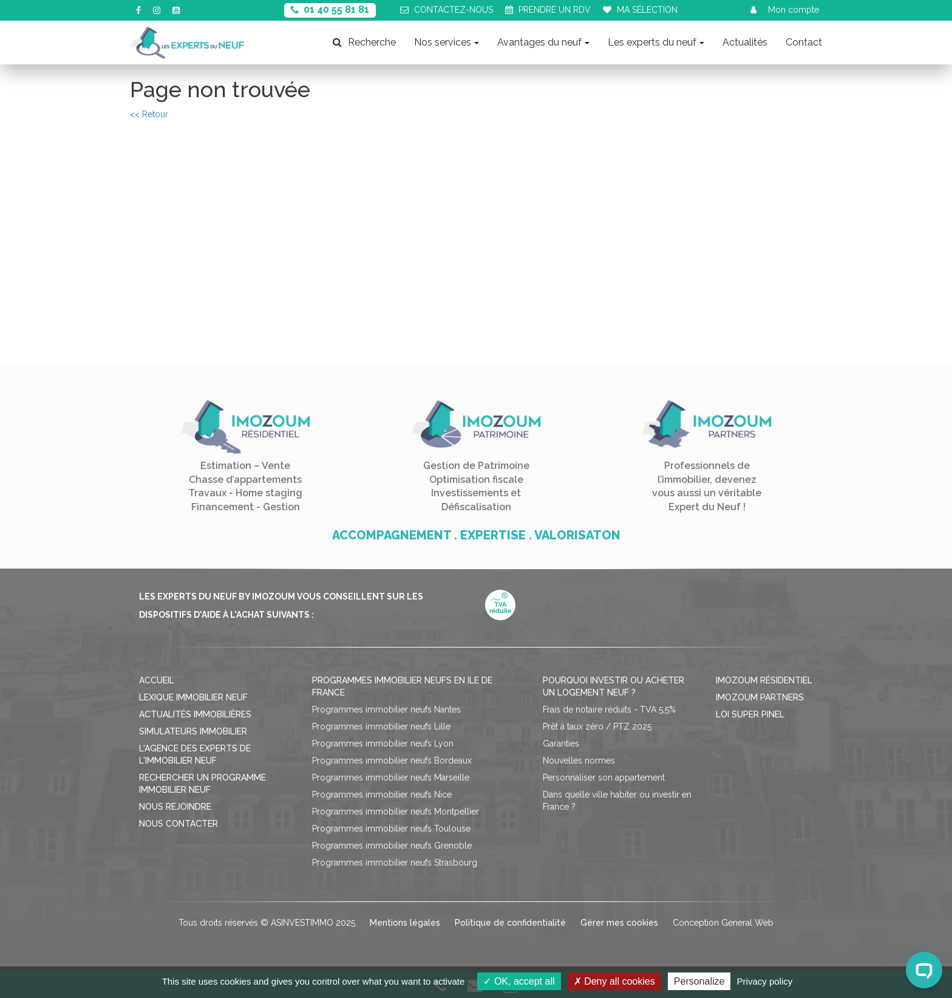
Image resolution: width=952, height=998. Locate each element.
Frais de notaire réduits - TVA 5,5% (609, 709)
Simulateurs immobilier (193, 731)
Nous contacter (178, 824)
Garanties (561, 743)
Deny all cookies (614, 981)
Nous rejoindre (175, 807)
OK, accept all (518, 981)
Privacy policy (765, 981)
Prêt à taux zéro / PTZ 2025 (597, 726)
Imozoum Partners (760, 697)
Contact (804, 42)
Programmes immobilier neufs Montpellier (395, 811)
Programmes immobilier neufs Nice (382, 794)
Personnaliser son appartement (604, 777)
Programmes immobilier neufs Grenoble (392, 845)
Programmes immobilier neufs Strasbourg (394, 862)
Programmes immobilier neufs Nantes (386, 709)
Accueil (156, 680)
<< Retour (149, 114)
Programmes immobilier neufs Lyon (383, 743)
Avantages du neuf (543, 42)
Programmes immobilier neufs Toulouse (391, 828)
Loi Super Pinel (750, 714)
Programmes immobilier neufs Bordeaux (392, 760)
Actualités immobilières (195, 714)
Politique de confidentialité (510, 923)
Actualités (744, 42)
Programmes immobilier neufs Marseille (390, 777)
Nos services (446, 42)
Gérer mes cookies (619, 923)
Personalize (699, 981)
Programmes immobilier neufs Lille (381, 726)
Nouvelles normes (579, 760)
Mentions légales (405, 923)
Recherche (364, 42)
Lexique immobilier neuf (193, 697)
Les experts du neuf (656, 42)
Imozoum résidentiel (764, 680)
